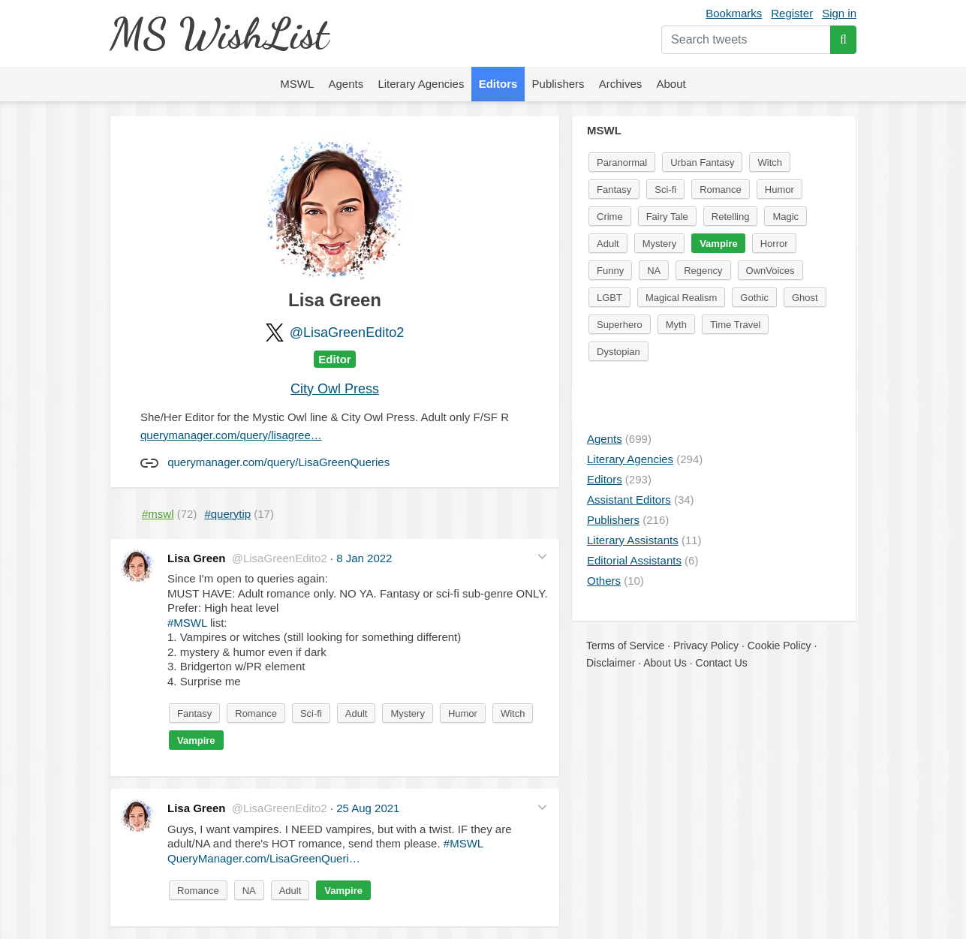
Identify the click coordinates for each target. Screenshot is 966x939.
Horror (774, 243)
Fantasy (194, 713)
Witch (513, 713)
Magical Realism (681, 297)
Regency (703, 270)
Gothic (754, 297)
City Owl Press (334, 388)
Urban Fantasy (702, 162)
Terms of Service (625, 646)
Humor (462, 713)
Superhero (619, 324)
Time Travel (735, 324)
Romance (256, 713)
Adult (356, 713)
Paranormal (622, 162)
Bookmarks (734, 13)
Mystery (407, 713)
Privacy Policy (706, 646)
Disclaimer (610, 663)
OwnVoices (770, 270)
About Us (665, 663)
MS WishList (219, 33)
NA (249, 890)
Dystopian (618, 351)
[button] (542, 556)
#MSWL (187, 622)
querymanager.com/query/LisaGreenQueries (278, 462)
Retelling (731, 216)
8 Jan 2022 (364, 558)
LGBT (609, 297)
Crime (610, 216)
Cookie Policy (779, 646)
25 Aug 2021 (367, 808)
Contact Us (722, 663)
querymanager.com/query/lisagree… (231, 435)
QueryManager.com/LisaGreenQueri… (263, 858)
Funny (610, 270)
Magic (785, 216)
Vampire (196, 740)
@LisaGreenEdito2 (347, 332)
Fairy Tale (667, 216)
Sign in (839, 13)
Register (792, 13)
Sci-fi (311, 713)
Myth (676, 324)
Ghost (805, 297)
